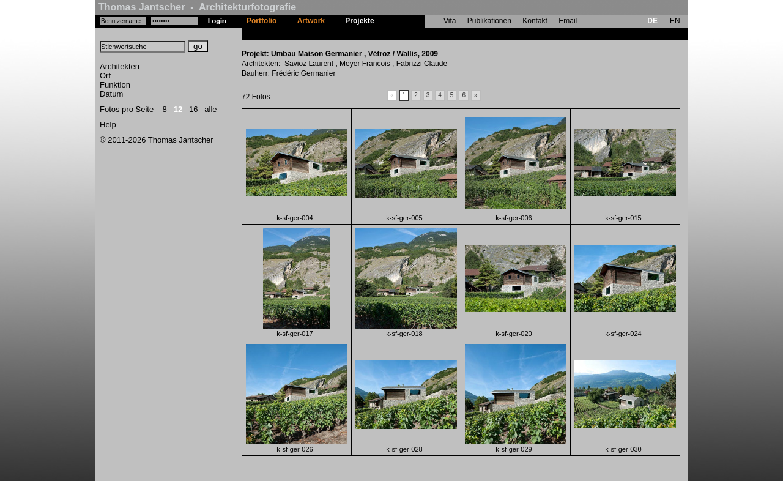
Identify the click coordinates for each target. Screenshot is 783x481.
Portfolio (261, 21)
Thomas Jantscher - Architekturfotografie (197, 7)
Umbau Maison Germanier (429, 33)
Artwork (311, 21)
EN (675, 21)
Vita (449, 21)
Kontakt (534, 21)
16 (193, 109)
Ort (105, 75)
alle (210, 109)
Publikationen (489, 21)
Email (567, 21)
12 (178, 109)
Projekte (359, 21)
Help (108, 124)
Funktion (115, 84)
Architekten (119, 66)
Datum (111, 94)
